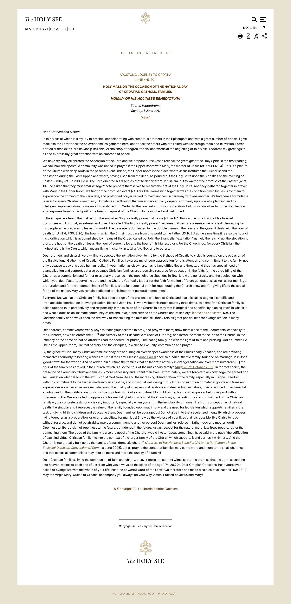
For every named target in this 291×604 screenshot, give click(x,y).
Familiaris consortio (207, 313)
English (251, 29)
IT (161, 53)
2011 (71, 29)
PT (168, 53)
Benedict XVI (37, 29)
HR (154, 53)
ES (139, 53)
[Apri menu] (262, 19)
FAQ (114, 593)
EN (131, 53)
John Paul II (147, 357)
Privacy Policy (167, 593)
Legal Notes (127, 593)
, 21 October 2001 (194, 367)
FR (146, 53)
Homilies (58, 29)
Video (145, 117)
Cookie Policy (146, 593)
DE (123, 53)
